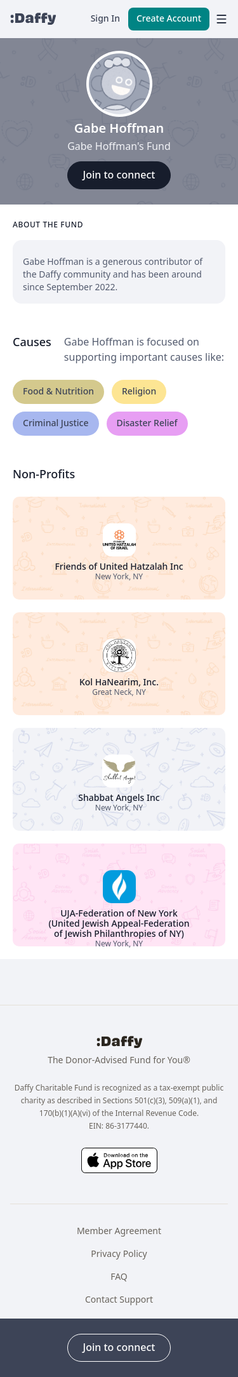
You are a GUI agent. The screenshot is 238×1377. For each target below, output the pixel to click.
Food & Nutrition (58, 391)
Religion (139, 391)
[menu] (218, 19)
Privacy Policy (119, 1253)
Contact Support (119, 1299)
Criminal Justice (56, 423)
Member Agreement (119, 1231)
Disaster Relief (147, 423)
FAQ (119, 1276)
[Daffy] (33, 19)
